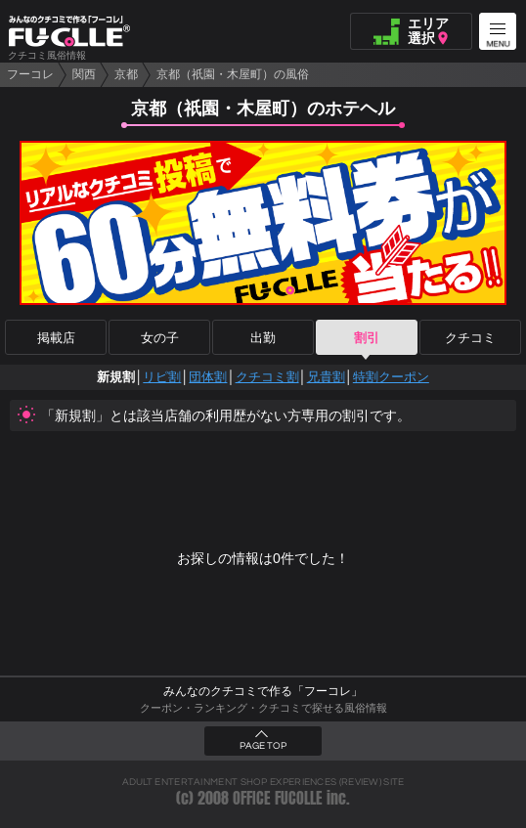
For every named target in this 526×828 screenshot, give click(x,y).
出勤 (263, 337)
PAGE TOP (263, 746)
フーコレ (30, 74)
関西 (84, 74)
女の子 (160, 337)
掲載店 (56, 337)
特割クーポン (391, 377)
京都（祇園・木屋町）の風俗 (232, 74)
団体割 (208, 377)
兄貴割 (326, 377)
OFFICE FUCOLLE (278, 798)
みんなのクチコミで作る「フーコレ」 (263, 691)
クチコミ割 (267, 377)
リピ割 (162, 377)
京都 (126, 74)
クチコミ (470, 337)
